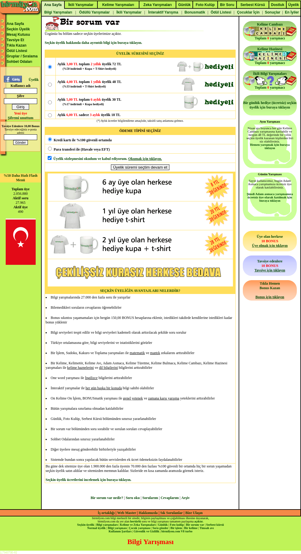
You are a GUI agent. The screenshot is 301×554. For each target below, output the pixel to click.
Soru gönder (160, 528)
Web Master (127, 513)
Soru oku (133, 498)
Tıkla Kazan (16, 45)
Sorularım (150, 498)
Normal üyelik (96, 528)
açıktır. (198, 521)
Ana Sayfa (15, 24)
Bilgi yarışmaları (107, 524)
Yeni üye (20, 113)
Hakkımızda (148, 513)
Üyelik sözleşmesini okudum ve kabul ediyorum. (90, 159)
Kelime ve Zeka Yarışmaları (138, 524)
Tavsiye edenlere (270, 265)
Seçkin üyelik (85, 524)
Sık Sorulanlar (171, 513)
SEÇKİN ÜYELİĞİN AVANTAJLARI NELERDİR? (140, 291)
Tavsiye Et (15, 40)
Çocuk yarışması (139, 528)
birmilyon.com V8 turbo (176, 531)
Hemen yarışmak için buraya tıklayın (270, 146)
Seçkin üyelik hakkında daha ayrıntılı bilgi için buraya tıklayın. (93, 43)
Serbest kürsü (215, 524)
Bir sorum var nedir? (107, 498)
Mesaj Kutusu (18, 34)
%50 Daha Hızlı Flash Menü (20, 177)
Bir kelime (191, 528)
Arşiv (185, 498)
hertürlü (135, 521)
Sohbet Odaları (19, 62)
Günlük (163, 524)
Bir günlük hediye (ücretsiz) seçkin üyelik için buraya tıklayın (270, 105)
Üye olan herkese (270, 241)
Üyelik (33, 80)
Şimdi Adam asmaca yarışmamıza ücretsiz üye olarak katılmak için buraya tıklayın (270, 197)
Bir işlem (176, 528)
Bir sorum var (195, 524)
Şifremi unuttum (20, 118)
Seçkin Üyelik (18, 29)
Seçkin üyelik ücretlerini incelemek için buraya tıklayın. (88, 480)
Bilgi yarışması (117, 528)
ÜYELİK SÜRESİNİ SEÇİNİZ (140, 53)
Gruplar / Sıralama (22, 56)
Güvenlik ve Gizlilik (146, 531)
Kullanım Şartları (120, 531)
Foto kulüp (177, 524)
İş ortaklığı (106, 513)
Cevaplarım (170, 498)
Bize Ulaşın (194, 513)
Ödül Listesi (17, 51)
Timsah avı (207, 528)
